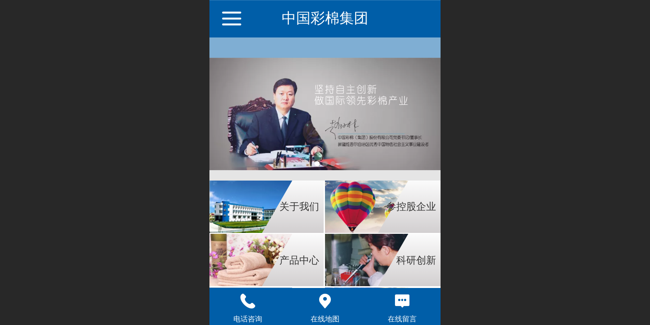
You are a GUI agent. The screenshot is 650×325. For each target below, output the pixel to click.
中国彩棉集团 (325, 18)
